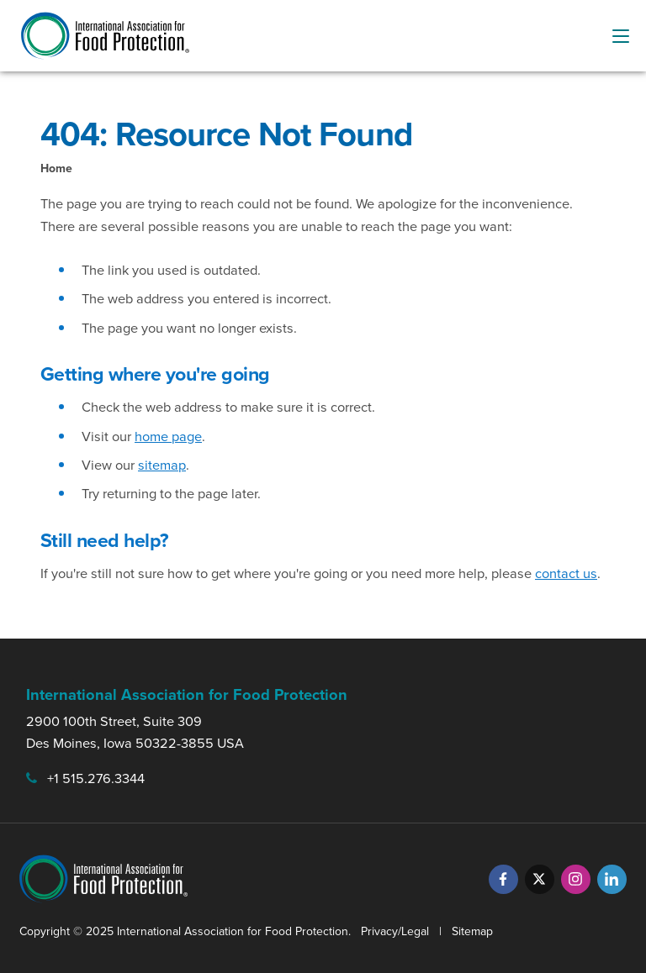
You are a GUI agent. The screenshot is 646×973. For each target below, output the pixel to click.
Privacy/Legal (395, 931)
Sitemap (472, 931)
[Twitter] (539, 879)
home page (168, 436)
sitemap (162, 465)
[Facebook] (503, 879)
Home (56, 168)
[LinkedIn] (612, 879)
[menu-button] (621, 36)
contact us (566, 573)
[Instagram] (575, 879)
